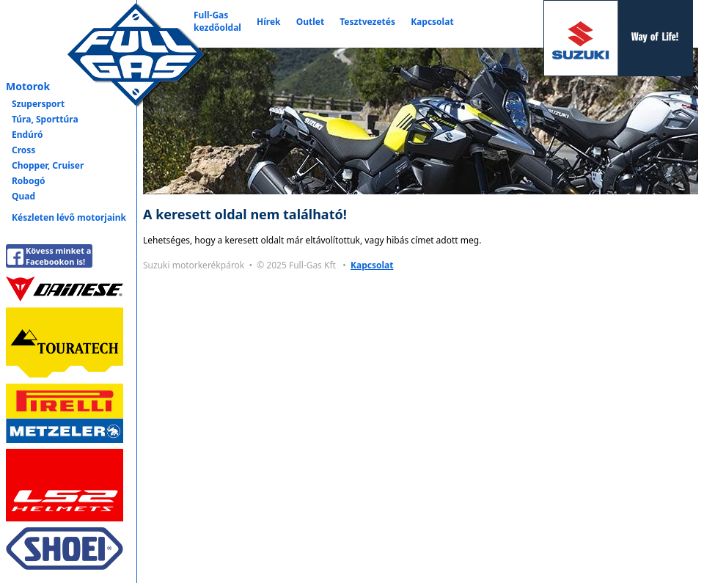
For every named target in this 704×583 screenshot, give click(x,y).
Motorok (28, 86)
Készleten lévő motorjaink (69, 217)
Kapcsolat (432, 21)
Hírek (269, 21)
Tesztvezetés (367, 21)
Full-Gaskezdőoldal (217, 21)
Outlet (310, 21)
